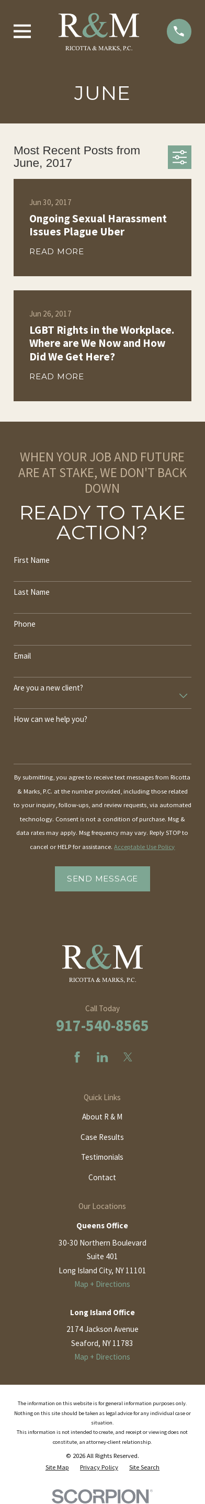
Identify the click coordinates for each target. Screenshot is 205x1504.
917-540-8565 (102, 1025)
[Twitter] (127, 1056)
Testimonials (102, 1157)
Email (22, 656)
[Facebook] (77, 1056)
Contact (102, 1177)
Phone (25, 624)
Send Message (102, 879)
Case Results (102, 1137)
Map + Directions (102, 1284)
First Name (32, 560)
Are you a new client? (48, 688)
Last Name (32, 592)
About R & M (102, 1117)
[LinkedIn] (102, 1056)
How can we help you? (50, 719)
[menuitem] (57, 1467)
